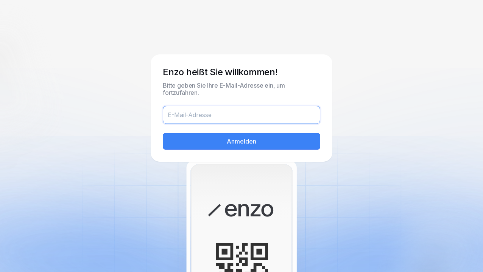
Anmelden (241, 141)
